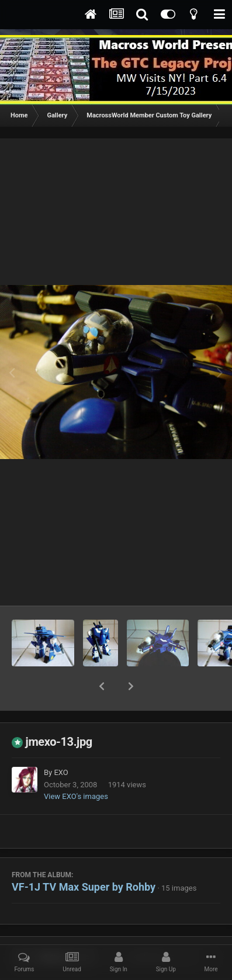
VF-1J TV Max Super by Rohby (83, 856)
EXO (61, 742)
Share (54, 927)
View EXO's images (76, 766)
